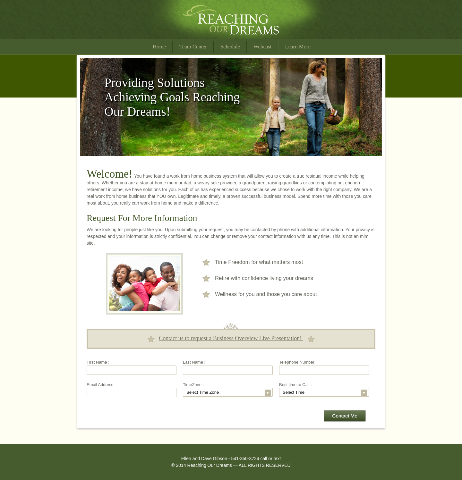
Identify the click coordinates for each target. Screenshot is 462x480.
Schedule (230, 47)
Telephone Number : (298, 362)
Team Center (193, 47)
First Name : (98, 362)
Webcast (262, 47)
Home (159, 47)
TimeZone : (193, 384)
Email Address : (101, 384)
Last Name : (194, 362)
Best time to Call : (295, 384)
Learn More (298, 47)
